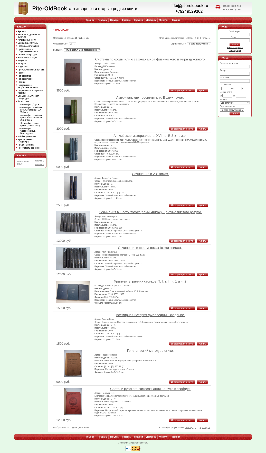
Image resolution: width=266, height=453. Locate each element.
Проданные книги (26, 145)
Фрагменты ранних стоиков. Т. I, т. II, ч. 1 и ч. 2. (150, 281)
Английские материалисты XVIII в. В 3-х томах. (150, 136)
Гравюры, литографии (28, 46)
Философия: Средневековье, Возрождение (28, 130)
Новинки (138, 20)
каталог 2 (39, 164)
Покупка (114, 20)
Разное (21, 73)
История (22, 63)
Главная (90, 20)
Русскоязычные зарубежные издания (28, 86)
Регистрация (235, 50)
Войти (235, 44)
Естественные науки (27, 57)
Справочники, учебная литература (28, 97)
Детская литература (27, 54)
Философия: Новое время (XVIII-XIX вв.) (30, 124)
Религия (21, 82)
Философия (23, 101)
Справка (126, 20)
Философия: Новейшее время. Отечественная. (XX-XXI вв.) (31, 117)
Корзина (176, 20)
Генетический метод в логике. (150, 350)
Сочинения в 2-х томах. (150, 174)
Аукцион (22, 31)
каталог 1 (39, 161)
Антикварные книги (27, 40)
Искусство (22, 60)
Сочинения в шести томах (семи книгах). (150, 248)
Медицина (22, 67)
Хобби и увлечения (27, 136)
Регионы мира (24, 76)
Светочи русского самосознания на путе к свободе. (150, 389)
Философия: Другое (29, 104)
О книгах (163, 20)
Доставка (151, 20)
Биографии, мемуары (28, 43)
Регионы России (25, 79)
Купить (202, 90)
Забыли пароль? (235, 47)
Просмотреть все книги (29, 148)
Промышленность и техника (31, 70)
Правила (102, 20)
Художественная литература (25, 140)
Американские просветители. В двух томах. (150, 97)
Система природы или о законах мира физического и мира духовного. (150, 59)
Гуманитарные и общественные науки (28, 50)
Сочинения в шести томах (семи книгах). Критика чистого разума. (150, 212)
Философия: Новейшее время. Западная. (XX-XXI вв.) (31, 109)
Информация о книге (182, 90)
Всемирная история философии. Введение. (150, 315)
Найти (235, 113)
